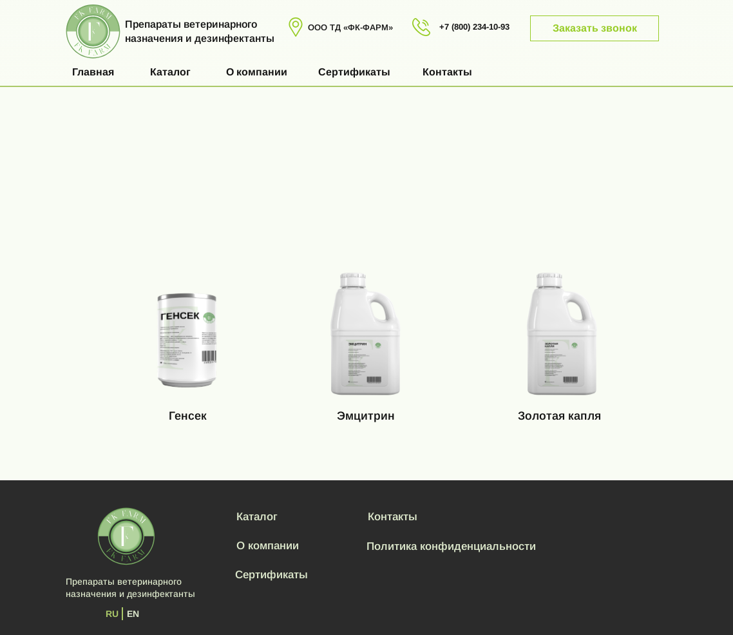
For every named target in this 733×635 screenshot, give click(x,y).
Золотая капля (559, 415)
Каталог (170, 71)
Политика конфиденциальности (451, 546)
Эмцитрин (366, 415)
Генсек (188, 415)
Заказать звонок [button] (595, 28)
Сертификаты (354, 71)
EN (133, 614)
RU (112, 614)
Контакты (447, 71)
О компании (256, 71)
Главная (93, 71)
